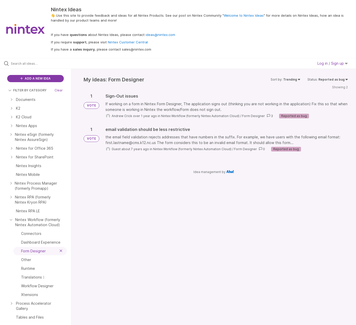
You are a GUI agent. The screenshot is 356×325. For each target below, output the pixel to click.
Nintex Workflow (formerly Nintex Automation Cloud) (200, 116)
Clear (59, 90)
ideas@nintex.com (160, 35)
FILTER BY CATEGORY (27, 90)
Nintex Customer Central (128, 42)
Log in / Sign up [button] (332, 63)
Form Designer (253, 116)
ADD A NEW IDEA (35, 78)
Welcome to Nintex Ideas (244, 15)
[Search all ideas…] (42, 63)
